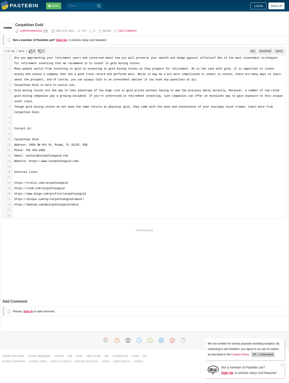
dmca (105, 361)
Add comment (128, 30)
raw (253, 51)
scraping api (120, 355)
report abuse (121, 361)
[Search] (99, 5)
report (279, 51)
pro (145, 355)
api (106, 355)
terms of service (61, 361)
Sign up (276, 6)
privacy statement (13, 361)
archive (59, 355)
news (135, 355)
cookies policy (38, 361)
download (265, 51)
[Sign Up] (213, 370)
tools (79, 355)
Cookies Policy (240, 354)
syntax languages (39, 355)
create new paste (13, 355)
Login (258, 6)
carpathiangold (31, 30)
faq (70, 355)
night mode (93, 355)
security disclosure (86, 361)
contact (138, 361)
